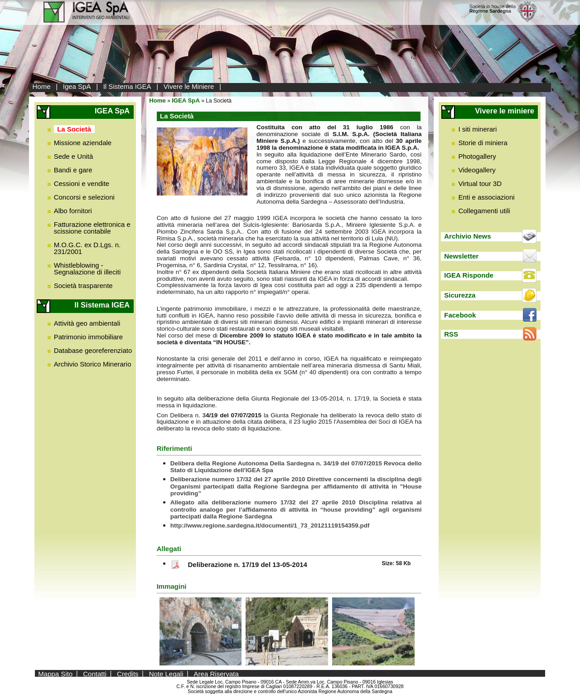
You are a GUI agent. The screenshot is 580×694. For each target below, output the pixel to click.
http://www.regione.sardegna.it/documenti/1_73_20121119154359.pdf (270, 525)
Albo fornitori (73, 211)
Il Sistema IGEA (127, 86)
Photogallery (477, 156)
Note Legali (166, 673)
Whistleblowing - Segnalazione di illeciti (87, 268)
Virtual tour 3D (480, 183)
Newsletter (461, 256)
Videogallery (476, 170)
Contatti (94, 673)
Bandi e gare (73, 170)
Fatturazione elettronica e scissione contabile (92, 227)
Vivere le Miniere (189, 86)
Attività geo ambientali (87, 323)
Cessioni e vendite (82, 183)
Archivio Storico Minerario (92, 364)
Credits (128, 673)
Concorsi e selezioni (84, 197)
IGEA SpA (186, 100)
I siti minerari (477, 129)
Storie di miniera (482, 143)
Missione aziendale (83, 143)
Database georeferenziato (93, 350)
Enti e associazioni (486, 197)
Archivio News (467, 236)
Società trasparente (83, 285)
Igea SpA (77, 86)
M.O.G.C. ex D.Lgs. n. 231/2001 (87, 248)
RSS (451, 334)
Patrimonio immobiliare (88, 337)
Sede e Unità (73, 156)
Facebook (460, 315)
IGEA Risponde (468, 275)
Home (42, 86)
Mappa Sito (55, 673)
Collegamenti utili (484, 211)
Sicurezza (459, 295)
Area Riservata (216, 673)
